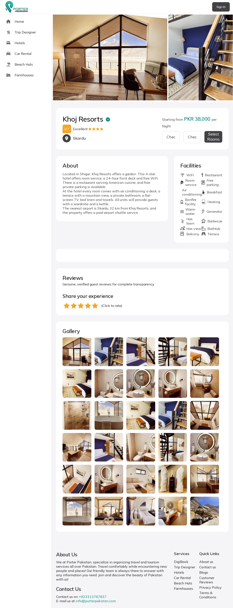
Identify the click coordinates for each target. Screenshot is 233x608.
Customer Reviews (206, 580)
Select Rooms (213, 137)
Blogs (203, 572)
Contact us (207, 567)
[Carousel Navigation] (142, 58)
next (216, 57)
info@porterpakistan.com (96, 601)
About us (206, 562)
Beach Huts (183, 583)
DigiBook (181, 562)
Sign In (220, 7)
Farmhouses (183, 588)
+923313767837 (93, 596)
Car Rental (182, 578)
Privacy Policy (210, 587)
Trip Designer (184, 567)
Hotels (179, 572)
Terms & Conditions (207, 595)
